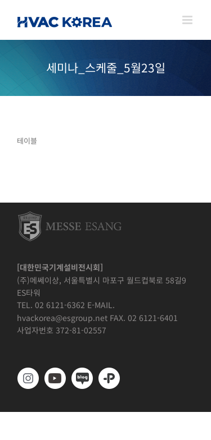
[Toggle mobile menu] (188, 20)
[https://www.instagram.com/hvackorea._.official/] (28, 378)
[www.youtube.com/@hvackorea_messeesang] (55, 378)
